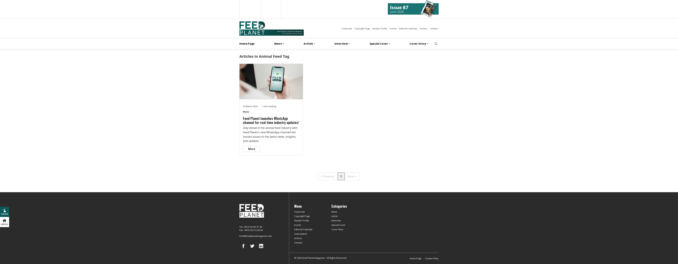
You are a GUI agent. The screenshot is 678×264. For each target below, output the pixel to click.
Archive (423, 28)
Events (393, 28)
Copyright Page (362, 28)
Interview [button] (341, 43)
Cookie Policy (432, 258)
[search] (436, 43)
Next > (352, 176)
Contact (433, 28)
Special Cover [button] (379, 43)
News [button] (278, 43)
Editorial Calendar (408, 28)
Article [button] (308, 43)
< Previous (327, 176)
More (251, 149)
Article (334, 216)
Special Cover (338, 224)
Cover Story (337, 229)
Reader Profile (379, 28)
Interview (336, 220)
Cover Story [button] (418, 43)
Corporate (347, 28)
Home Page (247, 43)
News (246, 111)
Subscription (300, 233)
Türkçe (271, 9)
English (250, 9)
